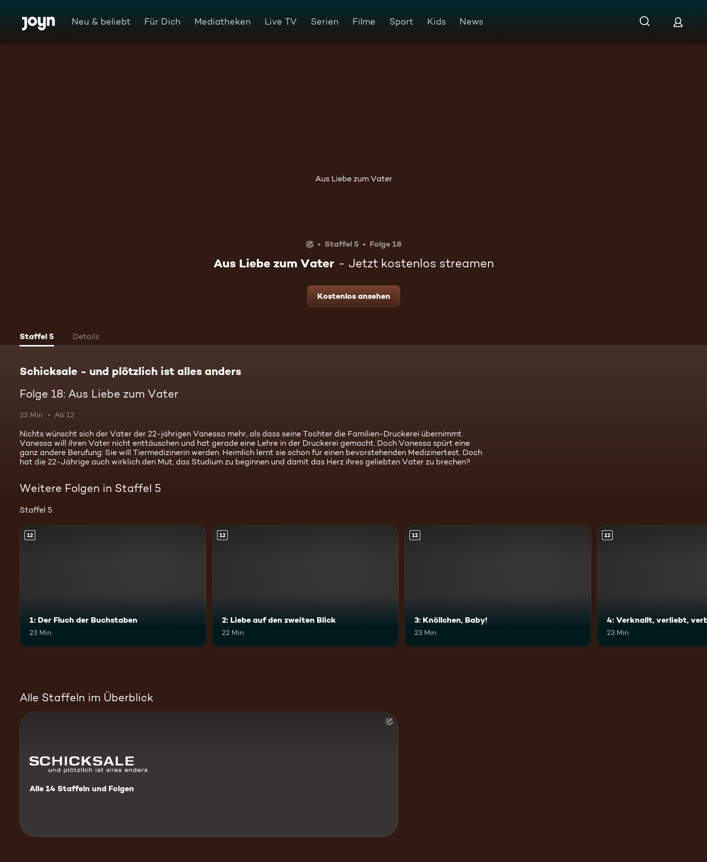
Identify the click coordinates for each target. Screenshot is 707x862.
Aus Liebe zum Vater (353, 178)
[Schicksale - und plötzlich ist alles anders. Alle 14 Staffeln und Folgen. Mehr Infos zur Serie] (209, 774)
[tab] (37, 337)
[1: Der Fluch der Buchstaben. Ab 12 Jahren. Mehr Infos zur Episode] (113, 586)
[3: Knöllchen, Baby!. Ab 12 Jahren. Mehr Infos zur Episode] (498, 586)
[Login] (678, 21)
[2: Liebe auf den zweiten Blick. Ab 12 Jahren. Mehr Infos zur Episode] (305, 586)
